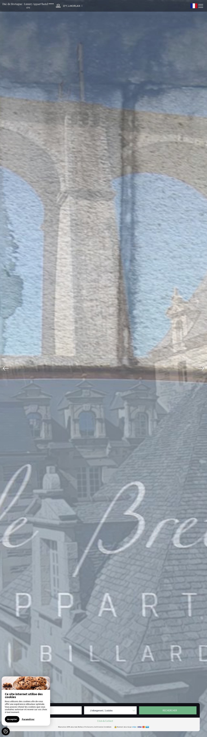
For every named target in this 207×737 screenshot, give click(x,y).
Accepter (12, 719)
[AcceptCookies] (6, 731)
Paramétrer (28, 719)
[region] (26, 701)
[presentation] (6, 369)
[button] (68, 6)
